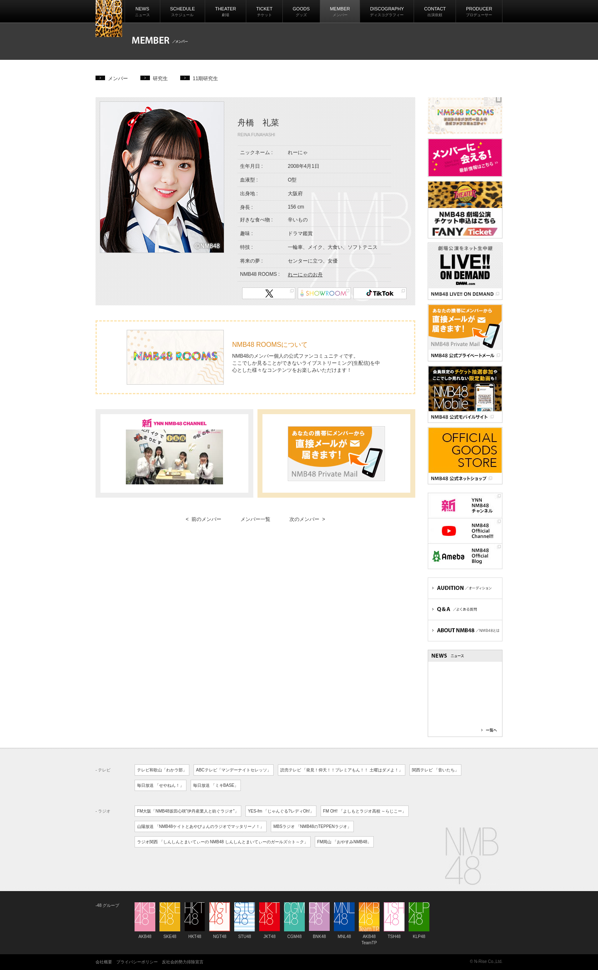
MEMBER (340, 11)
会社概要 (104, 962)
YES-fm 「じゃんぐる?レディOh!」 (281, 811)
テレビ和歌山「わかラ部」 (162, 770)
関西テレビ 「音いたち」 (435, 770)
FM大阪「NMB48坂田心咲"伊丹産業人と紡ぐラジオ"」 (188, 811)
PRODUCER (479, 11)
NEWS (142, 11)
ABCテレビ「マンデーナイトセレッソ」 (233, 770)
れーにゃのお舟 (305, 274)
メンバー (118, 78)
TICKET (264, 11)
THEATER (225, 11)
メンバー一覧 (255, 519)
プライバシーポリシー (137, 962)
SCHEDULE (182, 11)
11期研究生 (205, 78)
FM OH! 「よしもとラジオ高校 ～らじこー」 (365, 811)
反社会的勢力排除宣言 (182, 962)
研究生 (160, 78)
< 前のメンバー (203, 519)
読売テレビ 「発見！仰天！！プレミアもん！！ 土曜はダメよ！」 (341, 770)
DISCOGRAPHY (387, 11)
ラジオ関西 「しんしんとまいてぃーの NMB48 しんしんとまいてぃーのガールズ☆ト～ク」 (222, 842)
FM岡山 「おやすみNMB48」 (344, 842)
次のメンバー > (307, 519)
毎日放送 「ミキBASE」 (215, 785)
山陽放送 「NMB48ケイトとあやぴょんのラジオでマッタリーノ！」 (200, 826)
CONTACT (435, 11)
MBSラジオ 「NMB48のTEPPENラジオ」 (312, 826)
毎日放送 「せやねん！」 (160, 785)
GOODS (301, 11)
